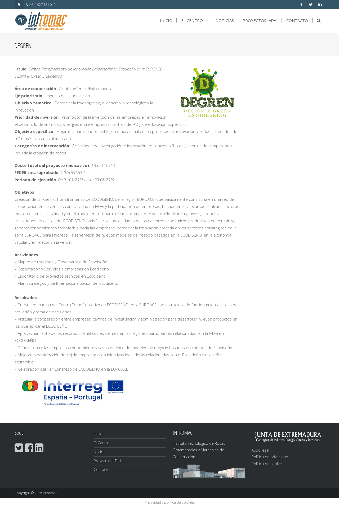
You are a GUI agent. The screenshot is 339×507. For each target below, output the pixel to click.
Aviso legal (260, 450)
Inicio (166, 20)
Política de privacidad (270, 456)
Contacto (297, 20)
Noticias (225, 20)
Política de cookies (268, 463)
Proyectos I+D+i (260, 20)
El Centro (192, 20)
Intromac (50, 492)
